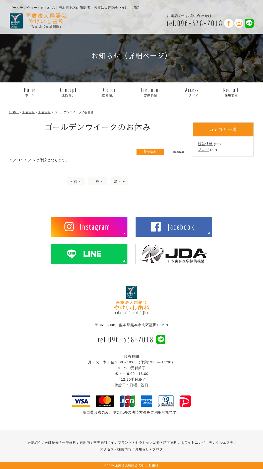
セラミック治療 (147, 442)
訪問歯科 (170, 442)
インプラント (121, 442)
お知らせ (142, 449)
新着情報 (205, 144)
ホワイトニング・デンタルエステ (207, 442)
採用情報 (124, 449)
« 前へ (75, 181)
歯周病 (84, 442)
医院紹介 (34, 442)
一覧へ (97, 181)
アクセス (107, 449)
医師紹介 (52, 442)
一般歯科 (69, 442)
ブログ (203, 150)
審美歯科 (100, 442)
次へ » (119, 181)
